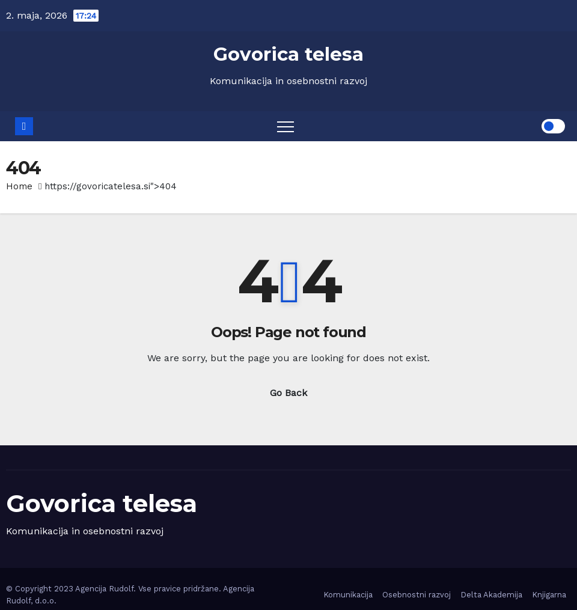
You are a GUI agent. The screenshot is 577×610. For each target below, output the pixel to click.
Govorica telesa (288, 54)
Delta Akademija (491, 594)
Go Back (288, 392)
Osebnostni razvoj (416, 594)
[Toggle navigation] (285, 126)
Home (19, 186)
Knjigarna (549, 594)
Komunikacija (348, 594)
